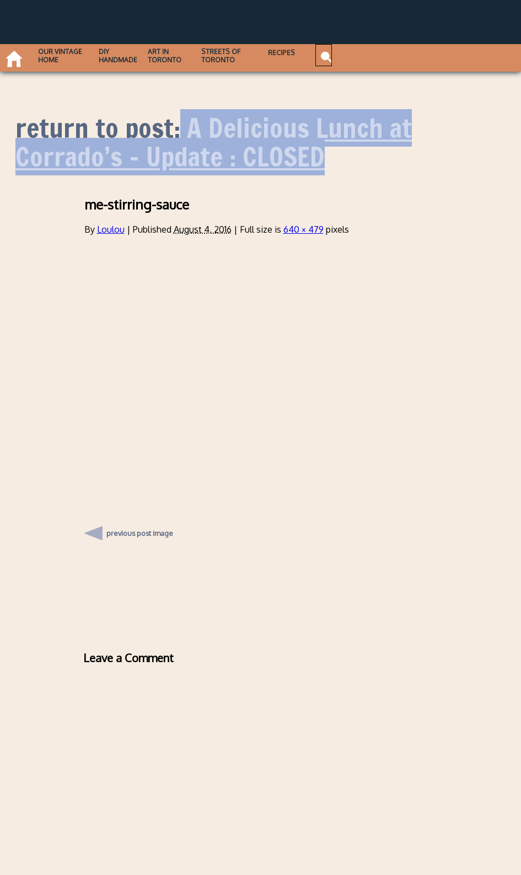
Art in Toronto (183, 55)
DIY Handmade (130, 55)
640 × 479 (303, 229)
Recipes (316, 53)
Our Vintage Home (64, 55)
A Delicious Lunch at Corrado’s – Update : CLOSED (213, 142)
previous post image (139, 530)
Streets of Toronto (247, 55)
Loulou (111, 229)
